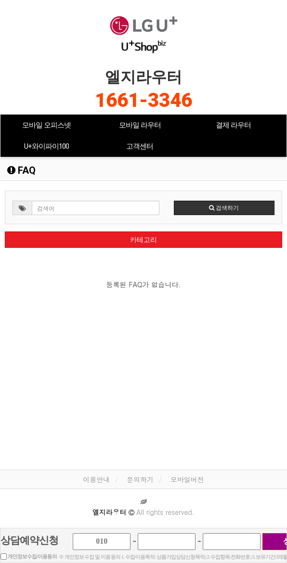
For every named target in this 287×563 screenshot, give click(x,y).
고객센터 (139, 146)
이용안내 (96, 479)
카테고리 (143, 239)
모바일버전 (187, 479)
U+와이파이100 (46, 146)
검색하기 (224, 208)
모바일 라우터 (140, 125)
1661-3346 (143, 100)
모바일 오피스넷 (46, 125)
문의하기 (140, 479)
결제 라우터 (233, 125)
